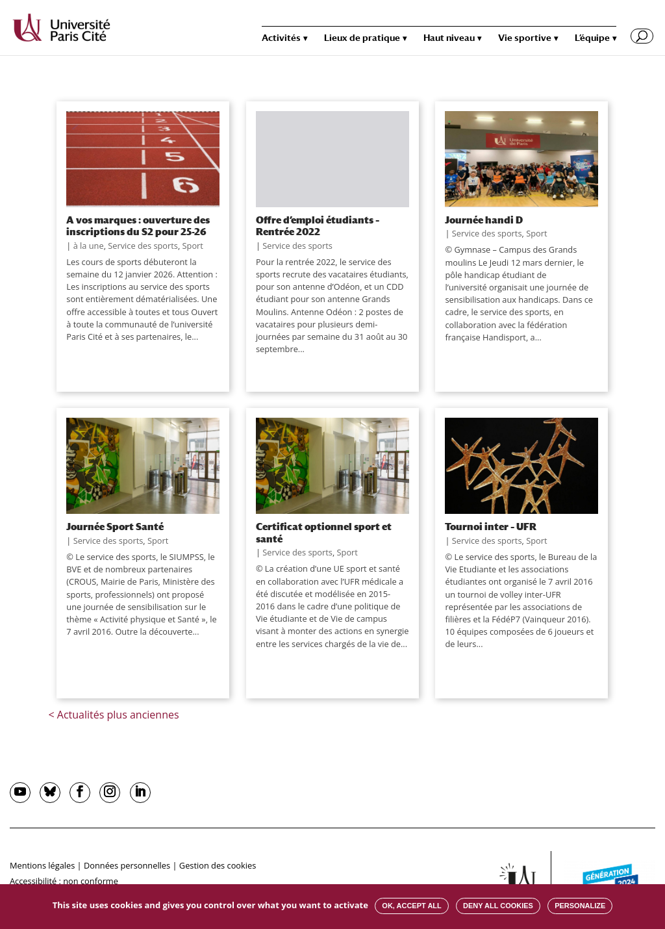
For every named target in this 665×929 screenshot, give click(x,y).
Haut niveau (449, 38)
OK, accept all (411, 906)
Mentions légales (42, 865)
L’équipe (592, 38)
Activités (281, 38)
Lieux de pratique (362, 38)
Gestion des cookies (217, 865)
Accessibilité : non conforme (64, 881)
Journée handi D (484, 219)
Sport (192, 245)
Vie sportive (524, 38)
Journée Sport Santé (115, 526)
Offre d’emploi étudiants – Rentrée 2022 (317, 225)
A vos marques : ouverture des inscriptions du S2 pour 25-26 (138, 225)
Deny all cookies (498, 906)
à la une (88, 245)
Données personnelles (127, 865)
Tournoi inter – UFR (490, 526)
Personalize (580, 906)
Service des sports (143, 245)
